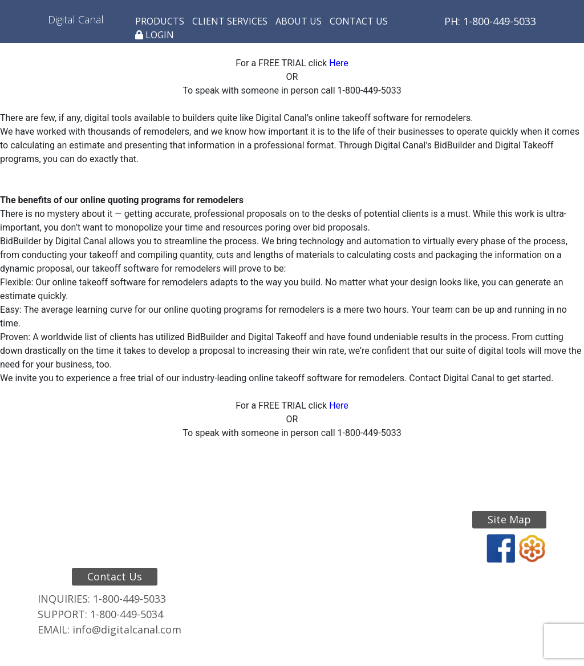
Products (159, 21)
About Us (298, 21)
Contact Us (359, 21)
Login (154, 35)
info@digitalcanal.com (126, 629)
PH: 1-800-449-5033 (490, 21)
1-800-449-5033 (129, 599)
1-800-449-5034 (126, 614)
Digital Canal (76, 19)
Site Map (509, 519)
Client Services (229, 21)
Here (338, 63)
